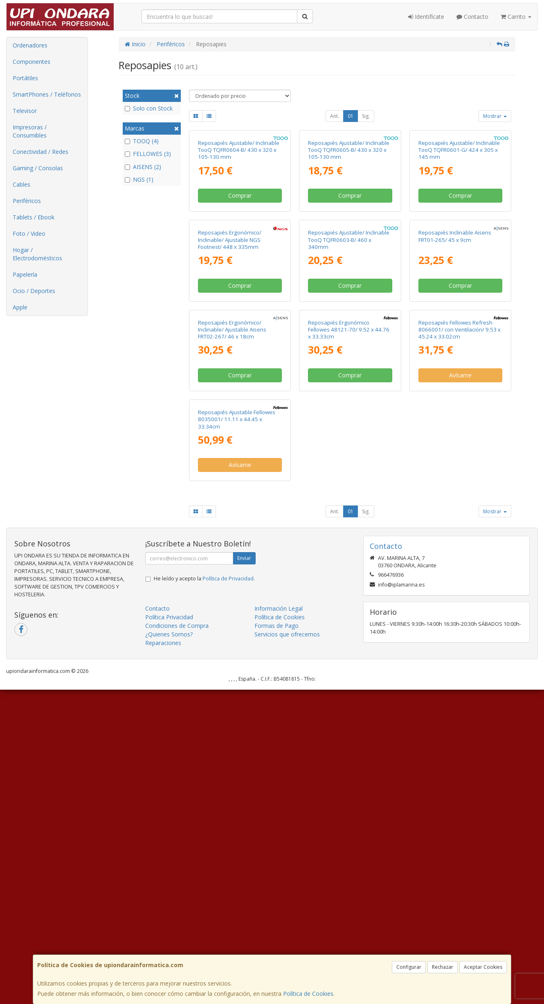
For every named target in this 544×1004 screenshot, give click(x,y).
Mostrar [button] (495, 116)
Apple (20, 307)
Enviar (244, 872)
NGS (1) (139, 179)
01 (350, 116)
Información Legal (278, 923)
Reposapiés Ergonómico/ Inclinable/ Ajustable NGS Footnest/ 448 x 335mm (229, 397)
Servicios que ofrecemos (287, 948)
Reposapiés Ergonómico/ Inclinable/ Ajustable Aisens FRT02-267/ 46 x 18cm (232, 565)
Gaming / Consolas (38, 168)
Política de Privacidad (228, 892)
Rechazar (442, 966)
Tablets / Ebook (33, 217)
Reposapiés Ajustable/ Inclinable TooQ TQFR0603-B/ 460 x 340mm (348, 397)
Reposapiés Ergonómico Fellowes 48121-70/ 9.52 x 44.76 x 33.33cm (348, 565)
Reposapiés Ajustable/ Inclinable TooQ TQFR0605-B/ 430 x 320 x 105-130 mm (348, 228)
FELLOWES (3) (148, 154)
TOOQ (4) (142, 141)
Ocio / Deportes (34, 291)
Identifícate (426, 16)
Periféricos (27, 201)
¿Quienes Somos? (169, 948)
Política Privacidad (169, 931)
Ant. (334, 116)
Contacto (472, 16)
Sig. (366, 116)
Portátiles (25, 78)
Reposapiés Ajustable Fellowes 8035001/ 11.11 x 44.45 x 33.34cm (236, 733)
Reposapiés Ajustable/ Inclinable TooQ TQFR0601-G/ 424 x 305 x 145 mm (459, 228)
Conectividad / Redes (40, 152)
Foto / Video (29, 233)
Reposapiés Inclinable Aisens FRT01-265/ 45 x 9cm (454, 393)
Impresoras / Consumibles (30, 131)
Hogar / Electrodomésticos (37, 254)
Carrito (516, 16)
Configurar (408, 966)
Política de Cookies (308, 993)
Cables (21, 184)
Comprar (240, 274)
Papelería (25, 274)
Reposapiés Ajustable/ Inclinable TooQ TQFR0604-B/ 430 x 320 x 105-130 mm (238, 228)
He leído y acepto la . (204, 892)
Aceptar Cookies (483, 966)
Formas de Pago (276, 940)
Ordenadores (30, 45)
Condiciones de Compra (177, 940)
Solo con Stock (149, 108)
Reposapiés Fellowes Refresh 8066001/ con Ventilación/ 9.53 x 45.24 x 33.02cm (459, 565)
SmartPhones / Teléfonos (47, 94)
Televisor (25, 111)
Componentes (31, 61)
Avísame (460, 611)
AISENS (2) (143, 167)
